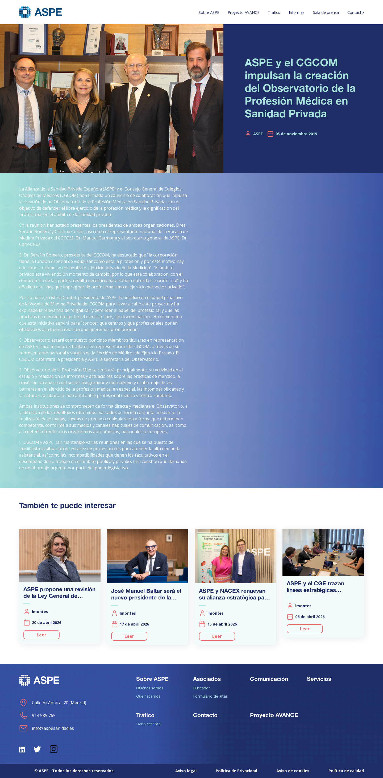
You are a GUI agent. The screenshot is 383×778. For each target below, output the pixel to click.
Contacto (355, 12)
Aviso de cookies (292, 770)
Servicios (319, 678)
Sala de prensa (326, 12)
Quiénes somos (149, 687)
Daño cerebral (148, 723)
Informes (297, 12)
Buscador (201, 687)
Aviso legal (186, 770)
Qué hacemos (148, 696)
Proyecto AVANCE (243, 12)
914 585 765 (37, 715)
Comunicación (269, 678)
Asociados (207, 678)
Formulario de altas (210, 696)
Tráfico (274, 12)
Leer (41, 635)
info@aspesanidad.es (46, 728)
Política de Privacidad (236, 770)
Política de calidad (346, 770)
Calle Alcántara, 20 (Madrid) (52, 702)
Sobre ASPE (209, 12)
